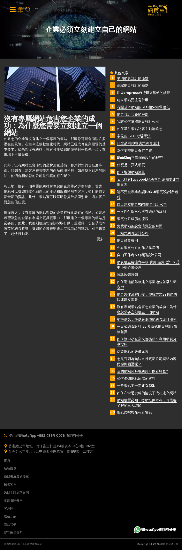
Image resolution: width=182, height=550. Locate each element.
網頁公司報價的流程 (132, 219)
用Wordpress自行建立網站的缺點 (143, 92)
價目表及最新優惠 (16, 476)
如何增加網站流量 (131, 172)
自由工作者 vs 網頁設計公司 (139, 255)
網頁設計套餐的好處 (132, 114)
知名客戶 (10, 484)
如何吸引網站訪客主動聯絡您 (140, 129)
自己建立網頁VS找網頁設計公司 (142, 204)
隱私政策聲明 (13, 533)
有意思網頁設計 (33, 544)
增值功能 (10, 517)
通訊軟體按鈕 (127, 274)
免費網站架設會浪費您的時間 (140, 226)
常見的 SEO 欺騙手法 (134, 136)
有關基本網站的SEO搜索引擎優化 (143, 107)
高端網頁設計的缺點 (132, 85)
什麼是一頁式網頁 (131, 165)
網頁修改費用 (127, 240)
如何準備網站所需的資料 (136, 378)
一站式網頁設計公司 (132, 233)
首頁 (7, 460)
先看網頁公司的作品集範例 (138, 247)
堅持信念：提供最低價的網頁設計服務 (147, 319)
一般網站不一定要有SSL (136, 385)
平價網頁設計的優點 (132, 78)
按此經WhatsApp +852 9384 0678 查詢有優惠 (45, 435)
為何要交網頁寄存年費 (134, 150)
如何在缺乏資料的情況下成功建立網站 (147, 393)
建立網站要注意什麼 (132, 100)
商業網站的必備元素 (132, 351)
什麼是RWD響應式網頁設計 (138, 143)
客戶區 (8, 508)
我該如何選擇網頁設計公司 (138, 121)
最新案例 (10, 468)
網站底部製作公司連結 (134, 412)
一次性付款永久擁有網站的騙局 (141, 211)
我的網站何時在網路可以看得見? (142, 371)
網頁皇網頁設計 (13, 544)
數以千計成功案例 (16, 492)
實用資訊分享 (13, 500)
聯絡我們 (10, 525)
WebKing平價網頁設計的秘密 (140, 157)
